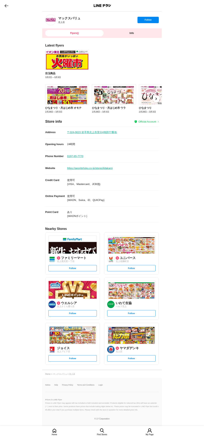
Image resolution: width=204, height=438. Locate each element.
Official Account (147, 121)
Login (100, 385)
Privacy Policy (67, 385)
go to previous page (6, 5)
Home (54, 434)
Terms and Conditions (85, 385)
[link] (50, 19)
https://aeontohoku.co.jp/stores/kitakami (90, 168)
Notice (47, 385)
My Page (149, 434)
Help (56, 385)
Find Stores (102, 434)
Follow (148, 20)
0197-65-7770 (75, 156)
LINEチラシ (102, 6)
